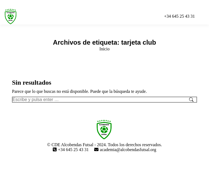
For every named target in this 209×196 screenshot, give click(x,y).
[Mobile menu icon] (203, 16)
